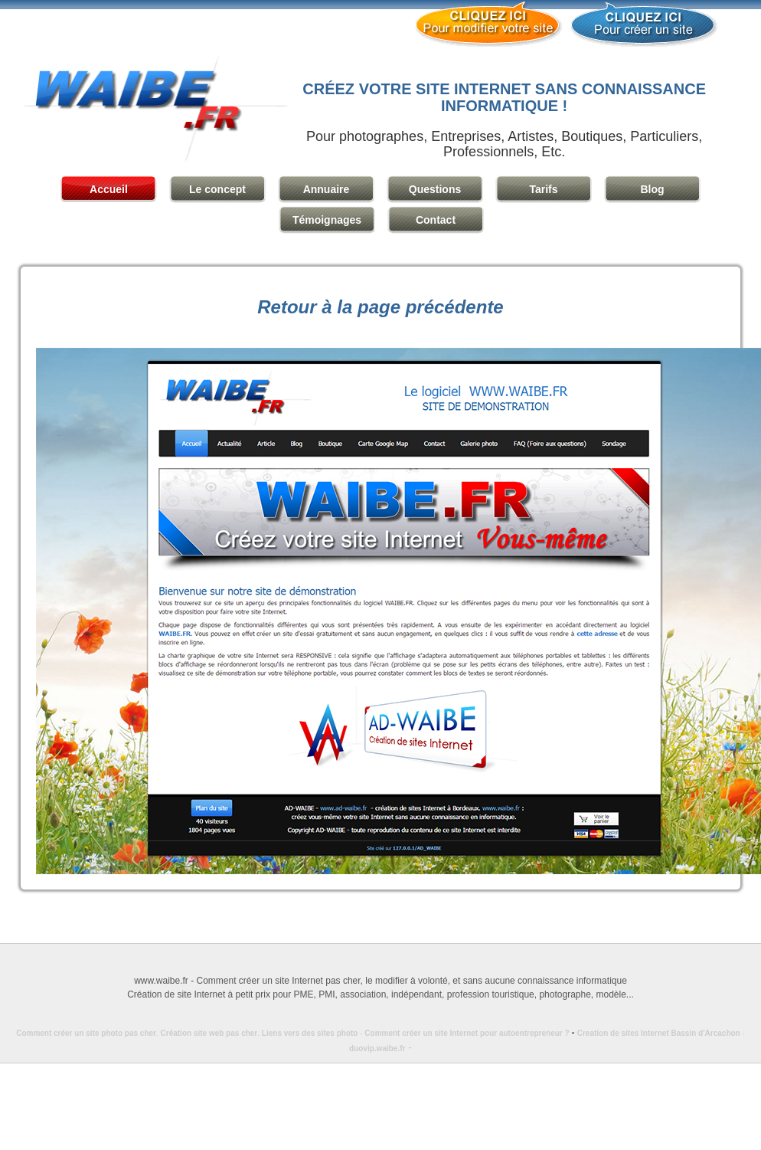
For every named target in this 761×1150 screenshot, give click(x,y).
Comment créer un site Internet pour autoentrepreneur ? (470, 1033)
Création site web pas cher (209, 1033)
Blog (652, 189)
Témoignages (326, 220)
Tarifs (543, 189)
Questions (435, 189)
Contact (436, 220)
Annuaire (326, 189)
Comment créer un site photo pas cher (86, 1033)
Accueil (109, 189)
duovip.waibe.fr (377, 1048)
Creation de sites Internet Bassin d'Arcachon (658, 1033)
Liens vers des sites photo (310, 1033)
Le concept (217, 189)
